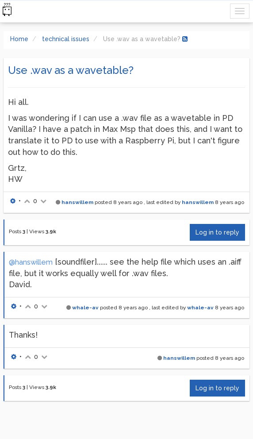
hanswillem (77, 202)
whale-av (85, 307)
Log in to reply (217, 232)
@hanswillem (31, 262)
